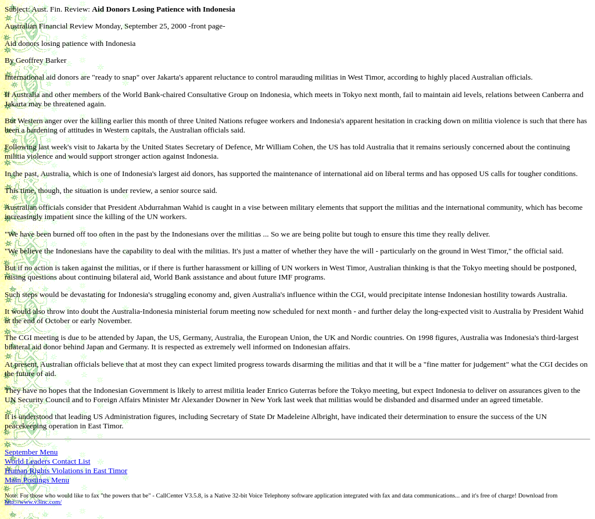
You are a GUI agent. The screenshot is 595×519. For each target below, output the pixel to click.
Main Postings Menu (37, 479)
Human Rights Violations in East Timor (66, 470)
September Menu (31, 452)
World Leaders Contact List (47, 461)
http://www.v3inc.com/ (33, 502)
